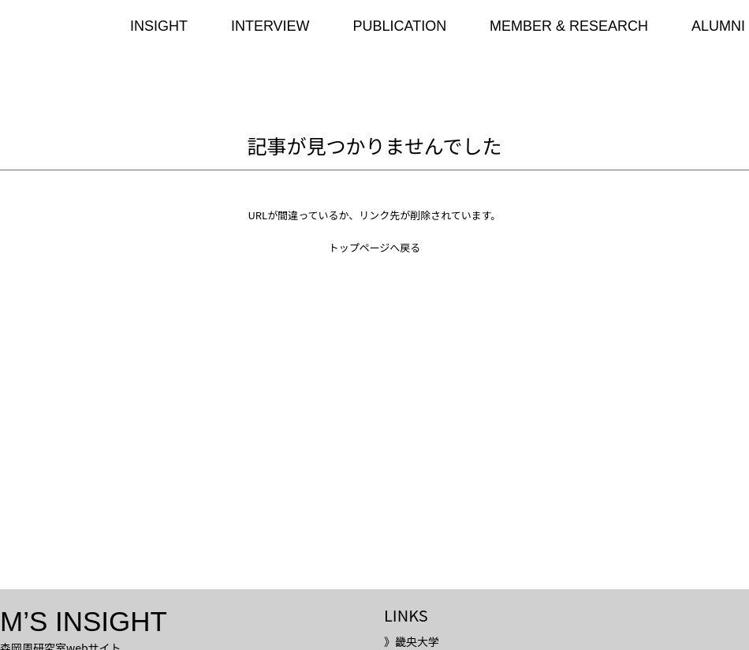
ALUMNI (718, 26)
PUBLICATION (399, 26)
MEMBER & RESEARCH (569, 26)
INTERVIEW (270, 26)
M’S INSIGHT (83, 621)
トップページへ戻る (375, 247)
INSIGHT (159, 26)
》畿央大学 (411, 641)
